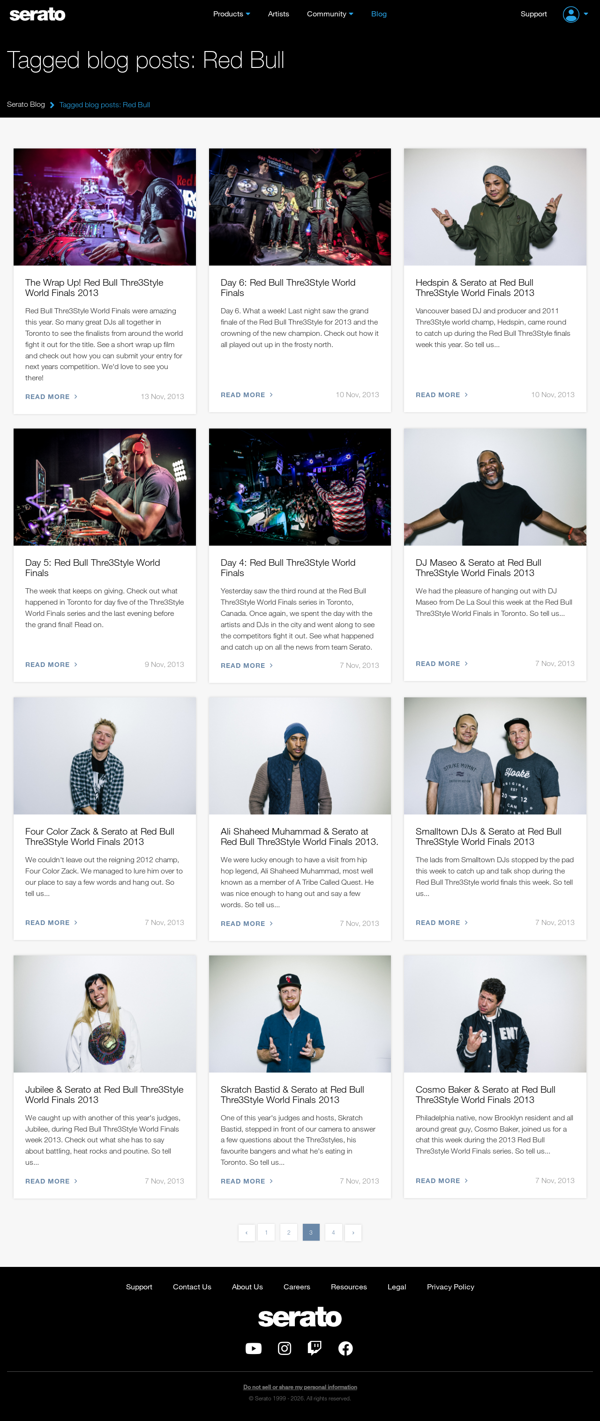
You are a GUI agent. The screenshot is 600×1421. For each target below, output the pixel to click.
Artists (278, 13)
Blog (379, 13)
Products (228, 13)
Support (534, 13)
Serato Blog (26, 104)
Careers (297, 1289)
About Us (247, 1289)
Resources (349, 1289)
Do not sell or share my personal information (300, 1390)
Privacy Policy (450, 1289)
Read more (50, 397)
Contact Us (192, 1289)
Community (326, 13)
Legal (397, 1289)
